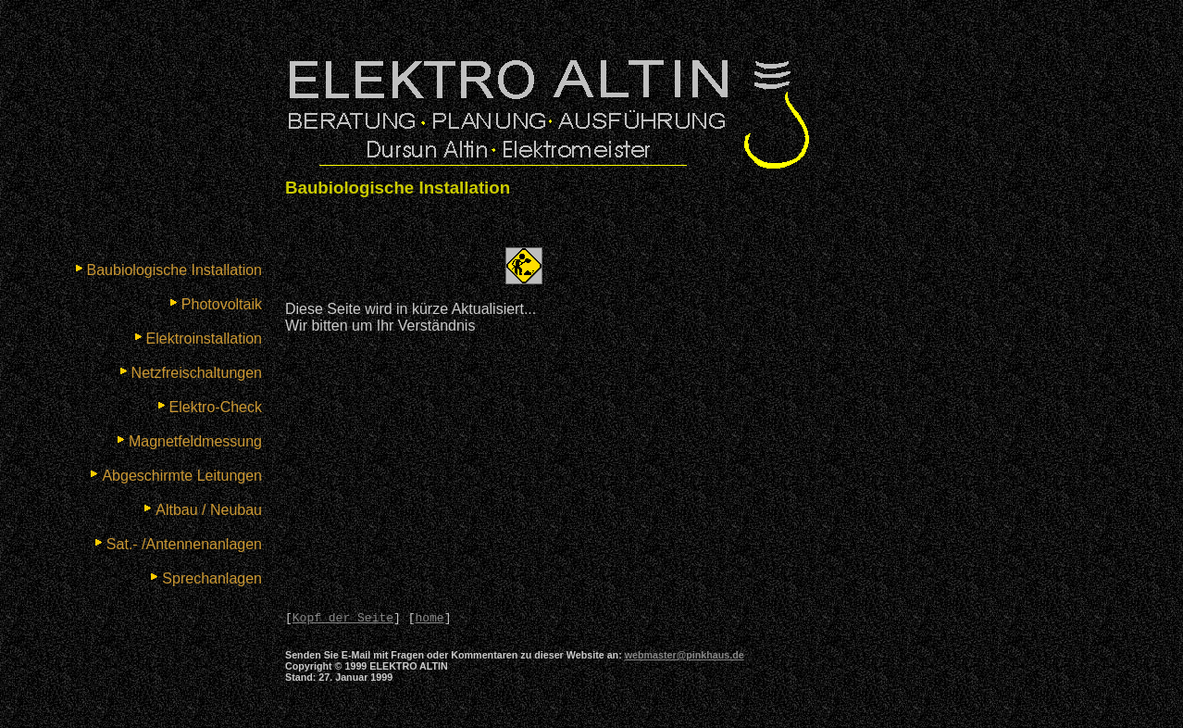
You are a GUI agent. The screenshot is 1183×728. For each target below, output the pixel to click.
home (429, 619)
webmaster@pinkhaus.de (684, 657)
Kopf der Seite (343, 619)
